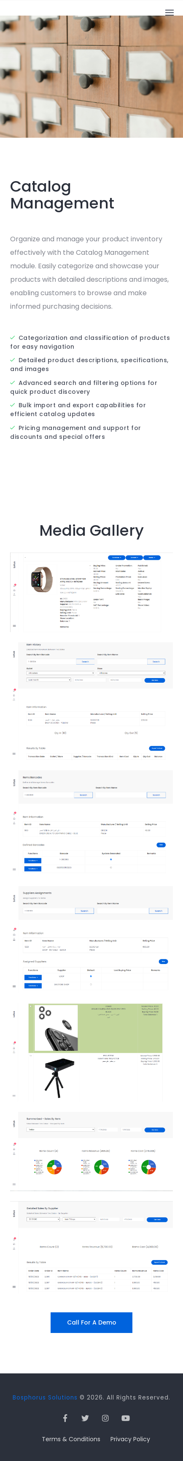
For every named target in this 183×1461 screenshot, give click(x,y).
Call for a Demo (91, 1322)
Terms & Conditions (71, 1439)
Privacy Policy (130, 1439)
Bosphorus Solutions (45, 1398)
